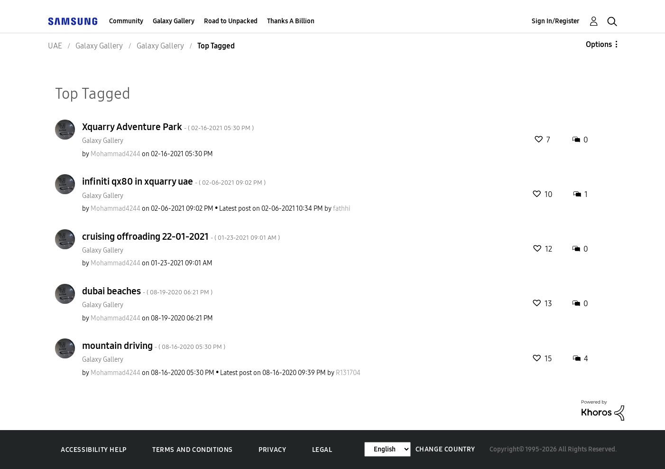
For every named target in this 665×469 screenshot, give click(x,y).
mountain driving (153, 345)
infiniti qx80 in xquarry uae (174, 181)
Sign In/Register (556, 21)
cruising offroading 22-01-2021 (181, 236)
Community (126, 21)
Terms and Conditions (192, 450)
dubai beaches (147, 291)
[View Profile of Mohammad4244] (115, 154)
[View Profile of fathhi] (342, 209)
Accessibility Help (94, 450)
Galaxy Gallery (173, 21)
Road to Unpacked (231, 21)
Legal (322, 450)
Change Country (445, 449)
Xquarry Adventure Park (168, 126)
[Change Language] (387, 449)
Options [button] (599, 44)
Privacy (272, 450)
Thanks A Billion (290, 21)
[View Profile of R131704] (348, 373)
